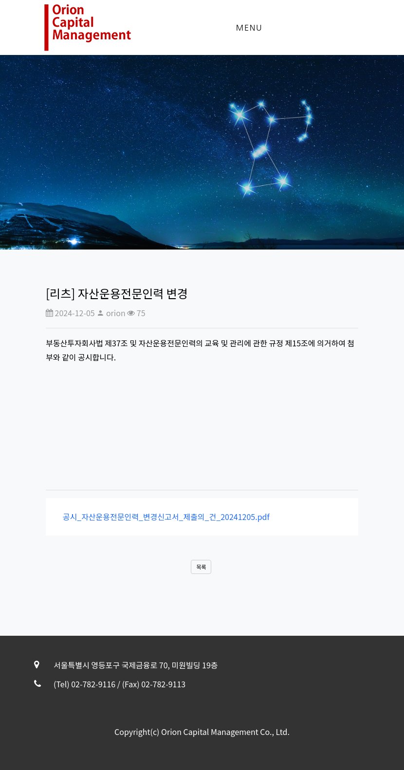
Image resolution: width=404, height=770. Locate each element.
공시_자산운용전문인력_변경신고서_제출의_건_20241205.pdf (163, 516)
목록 (201, 567)
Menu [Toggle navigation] (249, 28)
